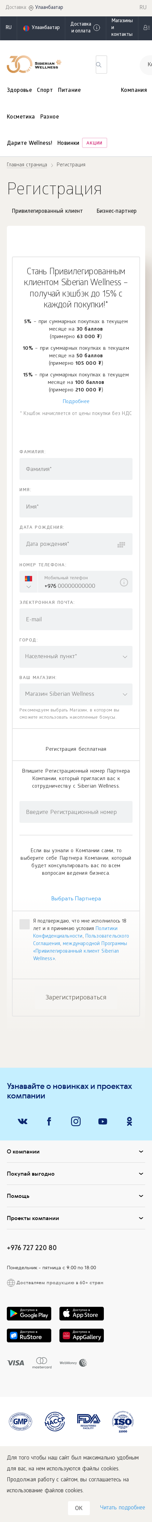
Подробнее (76, 402)
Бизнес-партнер (117, 211)
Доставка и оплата (85, 28)
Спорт (45, 90)
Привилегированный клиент (47, 211)
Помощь (76, 1196)
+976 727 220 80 (32, 1247)
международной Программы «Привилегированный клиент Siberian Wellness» (80, 951)
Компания (134, 90)
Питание (69, 90)
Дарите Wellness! (29, 143)
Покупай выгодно (76, 1174)
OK (79, 1508)
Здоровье (19, 90)
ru (8, 28)
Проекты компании (76, 1218)
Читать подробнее (122, 1508)
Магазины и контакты (122, 28)
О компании (76, 1151)
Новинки (68, 143)
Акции (94, 143)
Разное (49, 117)
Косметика (21, 117)
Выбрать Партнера (76, 898)
